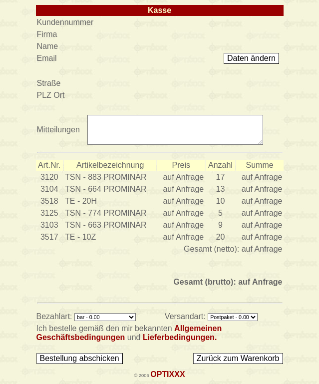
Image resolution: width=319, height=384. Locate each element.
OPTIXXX (167, 374)
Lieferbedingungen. (180, 337)
